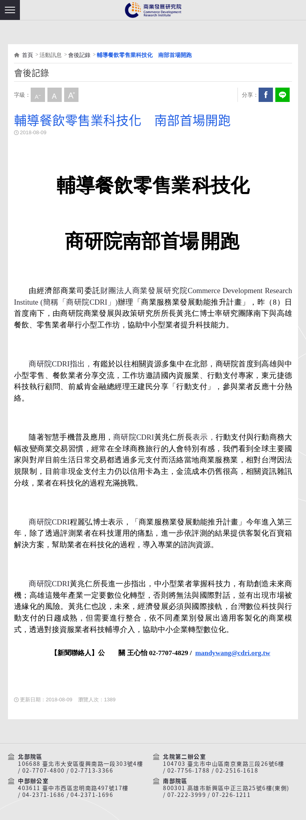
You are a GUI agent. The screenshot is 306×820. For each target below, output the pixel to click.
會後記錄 (79, 55)
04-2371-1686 (43, 794)
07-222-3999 (186, 794)
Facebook (266, 95)
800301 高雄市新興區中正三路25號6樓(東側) (226, 788)
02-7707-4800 (43, 770)
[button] (10, 10)
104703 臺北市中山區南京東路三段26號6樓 (223, 763)
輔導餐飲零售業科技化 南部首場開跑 (144, 55)
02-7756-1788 (188, 770)
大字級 (71, 95)
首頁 (27, 55)
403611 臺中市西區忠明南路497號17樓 (73, 788)
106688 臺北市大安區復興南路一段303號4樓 (80, 763)
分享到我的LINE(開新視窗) (282, 95)
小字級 (38, 95)
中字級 (54, 95)
